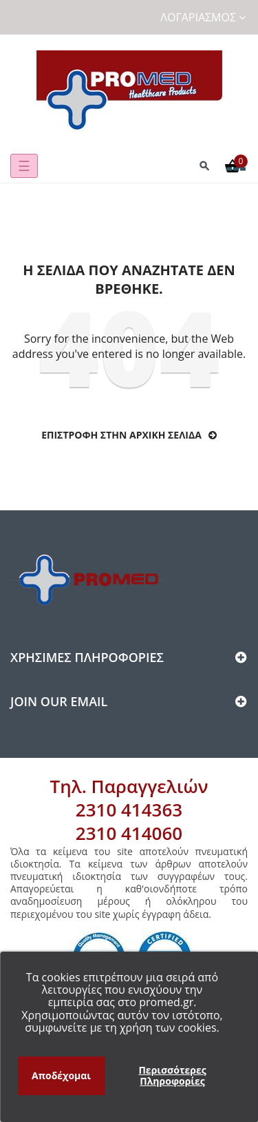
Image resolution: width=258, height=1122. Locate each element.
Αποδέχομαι (61, 1075)
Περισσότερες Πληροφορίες (172, 1075)
